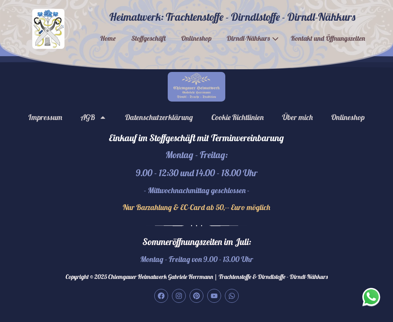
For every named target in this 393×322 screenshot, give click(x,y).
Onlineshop (196, 38)
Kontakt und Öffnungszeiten (328, 38)
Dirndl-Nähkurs (248, 38)
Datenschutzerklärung (159, 117)
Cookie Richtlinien (237, 117)
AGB (94, 117)
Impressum (45, 117)
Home (108, 38)
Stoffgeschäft (148, 38)
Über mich (297, 117)
